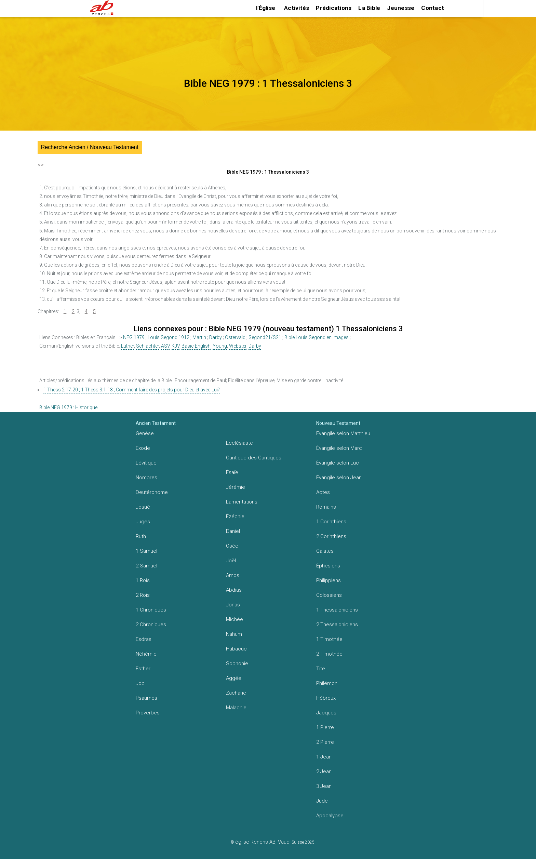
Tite (320, 669)
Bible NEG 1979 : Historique (68, 407)
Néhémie (146, 654)
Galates (325, 551)
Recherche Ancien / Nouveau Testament (89, 147)
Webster (237, 346)
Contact (432, 7)
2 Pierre (325, 742)
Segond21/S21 (265, 337)
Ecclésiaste (239, 443)
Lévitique (146, 463)
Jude (322, 801)
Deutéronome (152, 492)
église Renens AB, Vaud (262, 842)
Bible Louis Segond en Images (316, 337)
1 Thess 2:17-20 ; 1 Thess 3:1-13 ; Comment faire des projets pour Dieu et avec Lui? (131, 389)
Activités (296, 7)
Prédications (333, 7)
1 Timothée (329, 639)
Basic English (196, 346)
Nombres (146, 477)
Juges (143, 522)
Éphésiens (328, 566)
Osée (232, 546)
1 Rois (143, 580)
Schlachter (147, 346)
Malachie (236, 707)
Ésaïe (232, 472)
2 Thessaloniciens (337, 624)
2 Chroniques (151, 624)
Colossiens (329, 595)
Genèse (145, 433)
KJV (175, 346)
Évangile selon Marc (339, 448)
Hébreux (326, 698)
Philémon (326, 683)
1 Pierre (325, 727)
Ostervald (235, 337)
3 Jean (324, 786)
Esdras (143, 639)
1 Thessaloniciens (337, 610)
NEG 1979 (134, 337)
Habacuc (236, 649)
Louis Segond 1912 (168, 337)
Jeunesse (400, 7)
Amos (232, 575)
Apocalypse (330, 816)
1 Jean (324, 757)
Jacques (326, 713)
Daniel (233, 531)
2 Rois (143, 595)
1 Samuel (146, 551)
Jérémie (235, 487)
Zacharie (236, 693)
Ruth (141, 536)
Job (140, 683)
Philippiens (328, 580)
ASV (165, 346)
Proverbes (148, 713)
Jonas (233, 605)
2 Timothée (329, 654)
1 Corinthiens (331, 522)
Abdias (234, 590)
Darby (215, 337)
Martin (199, 337)
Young (220, 346)
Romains (326, 507)
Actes (323, 492)
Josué (143, 507)
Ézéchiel (235, 516)
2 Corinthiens (331, 536)
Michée (234, 619)
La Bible (369, 7)
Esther (143, 669)
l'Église (265, 7)
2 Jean (324, 771)
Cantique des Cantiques (253, 458)
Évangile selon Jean (339, 477)
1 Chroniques (151, 610)
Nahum (234, 634)
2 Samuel (146, 566)
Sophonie (237, 663)
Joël (231, 561)
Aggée (233, 678)
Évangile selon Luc (337, 463)
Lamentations (241, 502)
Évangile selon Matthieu (343, 433)
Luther (127, 346)
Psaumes (146, 698)
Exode (143, 448)
